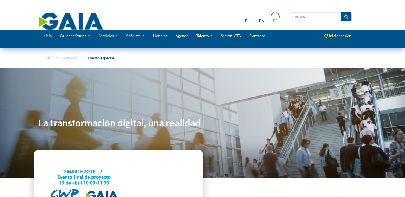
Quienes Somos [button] (73, 35)
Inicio (47, 35)
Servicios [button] (107, 35)
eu (248, 21)
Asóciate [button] (133, 35)
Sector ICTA (231, 35)
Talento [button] (203, 35)
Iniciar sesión (337, 35)
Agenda (181, 35)
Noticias (160, 35)
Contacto (257, 35)
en (261, 21)
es (275, 21)
